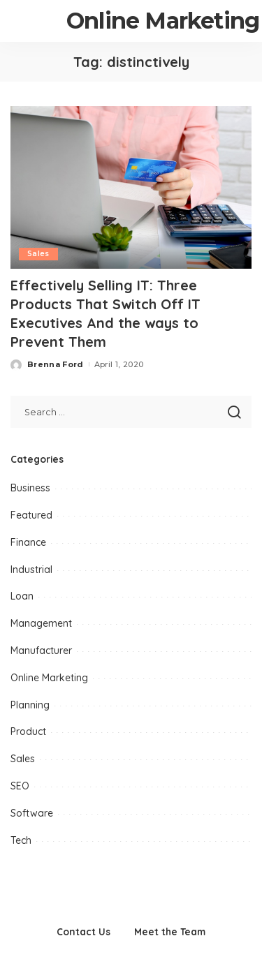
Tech (20, 840)
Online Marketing (49, 677)
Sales (38, 253)
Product (28, 731)
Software (31, 813)
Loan (22, 596)
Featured (31, 515)
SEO (19, 786)
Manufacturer (41, 650)
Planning (30, 705)
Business (30, 488)
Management (41, 623)
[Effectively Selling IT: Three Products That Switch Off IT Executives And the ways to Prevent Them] (131, 187)
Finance (28, 542)
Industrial (31, 569)
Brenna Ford (55, 364)
